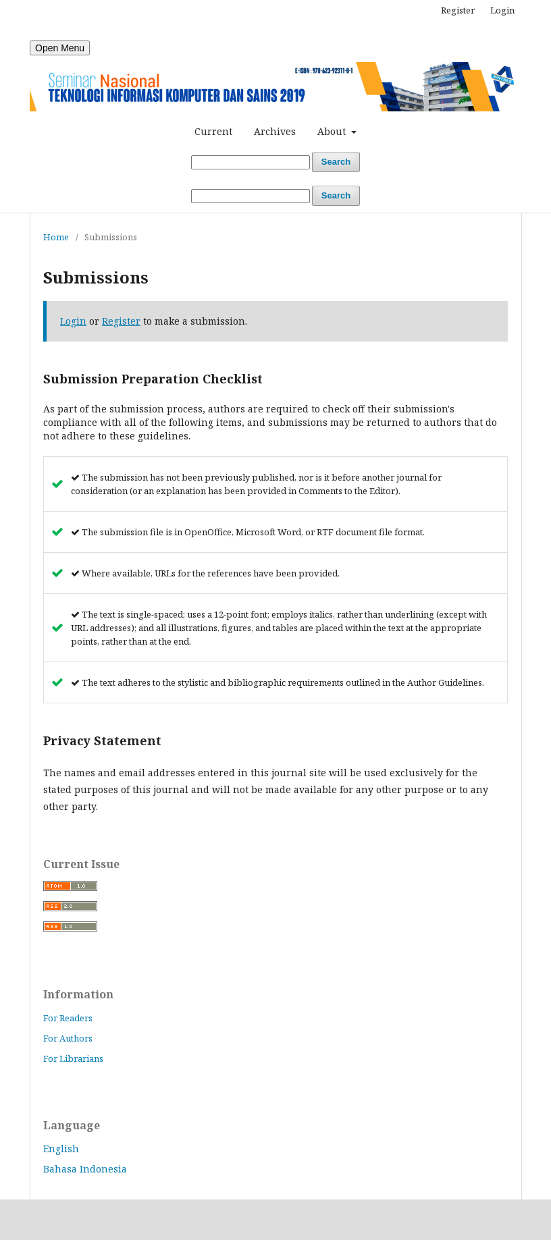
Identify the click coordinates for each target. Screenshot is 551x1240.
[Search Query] (250, 162)
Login (502, 10)
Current (213, 131)
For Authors (68, 1038)
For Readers (68, 1018)
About (332, 131)
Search (335, 162)
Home (56, 237)
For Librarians (73, 1058)
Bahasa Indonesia (85, 1168)
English (61, 1148)
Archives (275, 131)
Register (458, 10)
